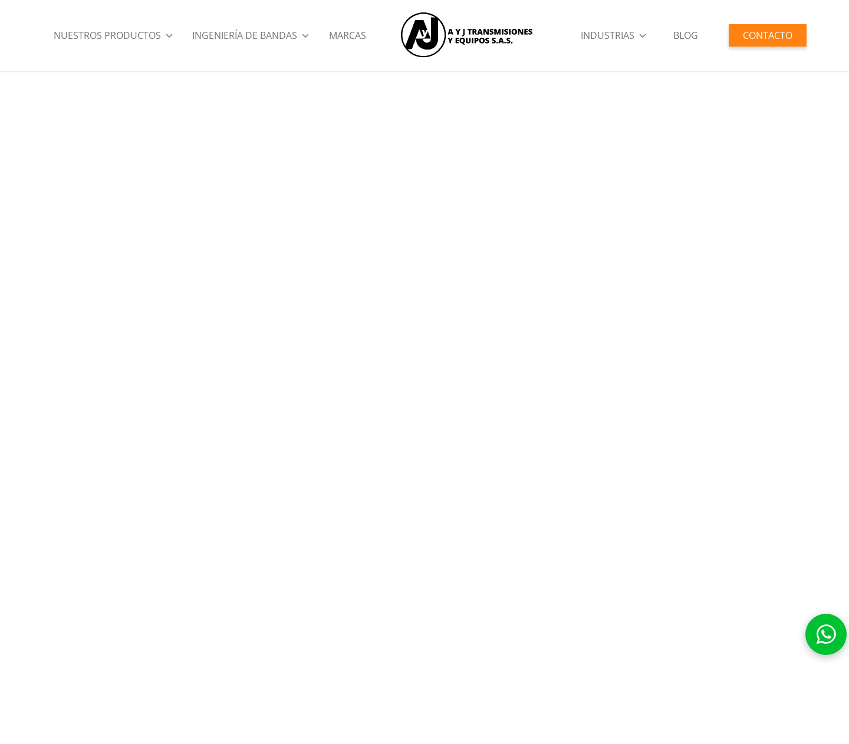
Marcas (347, 35)
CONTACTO (767, 35)
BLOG (685, 35)
